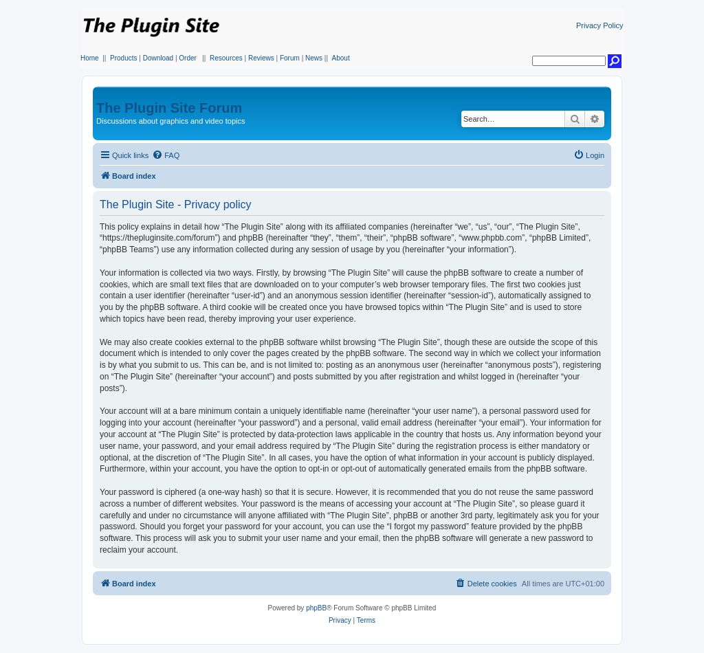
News (313, 58)
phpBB (316, 608)
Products (123, 58)
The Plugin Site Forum (169, 107)
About (341, 58)
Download (158, 58)
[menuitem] (165, 155)
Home (89, 58)
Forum (290, 58)
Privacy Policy (599, 25)
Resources (226, 58)
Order (188, 58)
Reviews (261, 58)
